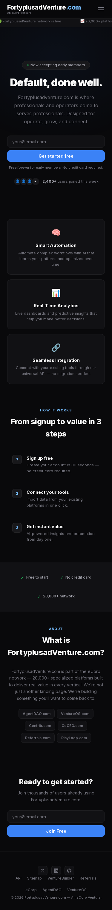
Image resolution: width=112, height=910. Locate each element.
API (19, 878)
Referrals (88, 878)
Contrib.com (40, 725)
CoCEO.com (72, 725)
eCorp (31, 890)
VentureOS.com (75, 713)
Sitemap (34, 878)
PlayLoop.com (74, 738)
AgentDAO (52, 890)
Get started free (56, 156)
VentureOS (77, 890)
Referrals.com (37, 738)
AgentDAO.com (36, 713)
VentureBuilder (60, 878)
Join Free (56, 831)
